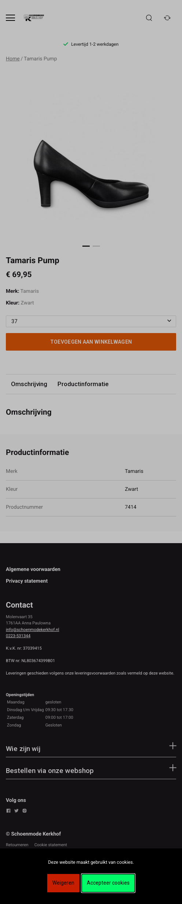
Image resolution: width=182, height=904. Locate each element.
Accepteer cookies (108, 883)
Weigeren (63, 883)
